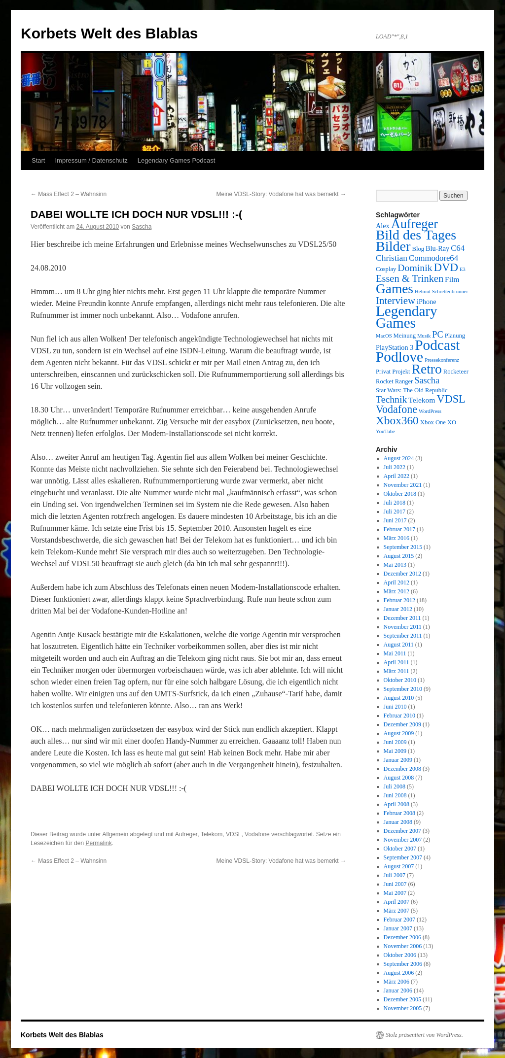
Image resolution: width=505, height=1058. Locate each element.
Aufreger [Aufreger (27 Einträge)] (414, 223)
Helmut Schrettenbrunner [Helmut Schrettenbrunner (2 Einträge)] (441, 291)
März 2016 (396, 538)
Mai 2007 (395, 892)
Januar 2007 (398, 928)
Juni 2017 (395, 520)
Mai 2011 (395, 653)
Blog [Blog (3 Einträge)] (418, 248)
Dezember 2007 (402, 830)
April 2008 (396, 804)
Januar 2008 (398, 822)
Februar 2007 (399, 919)
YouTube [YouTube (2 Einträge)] (385, 431)
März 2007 (396, 910)
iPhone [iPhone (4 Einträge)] (426, 302)
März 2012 (396, 591)
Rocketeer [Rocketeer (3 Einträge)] (456, 371)
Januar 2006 (398, 990)
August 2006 (399, 972)
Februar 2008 (399, 813)
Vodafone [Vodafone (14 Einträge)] (396, 409)
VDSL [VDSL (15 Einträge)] (450, 399)
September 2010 (403, 688)
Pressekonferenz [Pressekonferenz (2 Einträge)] (442, 360)
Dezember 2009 (402, 724)
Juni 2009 (395, 742)
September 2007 (403, 857)
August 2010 (399, 697)
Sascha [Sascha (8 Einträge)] (426, 380)
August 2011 (399, 644)
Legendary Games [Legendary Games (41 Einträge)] (406, 317)
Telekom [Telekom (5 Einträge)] (421, 400)
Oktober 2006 (400, 955)
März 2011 (396, 671)
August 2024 (399, 458)
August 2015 (399, 555)
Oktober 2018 (400, 493)
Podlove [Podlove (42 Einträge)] (399, 357)
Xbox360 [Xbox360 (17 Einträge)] (397, 420)
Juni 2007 (395, 884)
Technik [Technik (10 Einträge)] (391, 399)
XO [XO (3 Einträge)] (451, 422)
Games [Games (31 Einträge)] (394, 288)
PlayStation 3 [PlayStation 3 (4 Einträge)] (394, 347)
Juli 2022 (394, 467)
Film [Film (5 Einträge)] (452, 279)
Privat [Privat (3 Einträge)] (383, 371)
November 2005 (403, 1008)
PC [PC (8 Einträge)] (437, 335)
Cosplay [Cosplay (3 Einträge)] (386, 269)
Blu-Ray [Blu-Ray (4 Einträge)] (437, 248)
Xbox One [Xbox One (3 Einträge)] (433, 422)
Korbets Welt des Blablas (109, 33)
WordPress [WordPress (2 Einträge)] (430, 411)
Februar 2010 (399, 715)
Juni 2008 (395, 795)
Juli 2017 (394, 511)
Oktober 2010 (400, 680)
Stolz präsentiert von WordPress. (424, 1034)
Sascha (141, 226)
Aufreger (186, 834)
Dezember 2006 (402, 937)
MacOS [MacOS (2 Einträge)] (384, 336)
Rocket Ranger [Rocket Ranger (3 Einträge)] (394, 381)
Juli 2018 (394, 502)
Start (38, 160)
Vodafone (257, 834)
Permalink (98, 843)
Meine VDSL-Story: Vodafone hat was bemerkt (281, 194)
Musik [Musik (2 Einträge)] (424, 336)
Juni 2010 (395, 706)
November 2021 (403, 484)
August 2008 (399, 777)
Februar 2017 (399, 529)
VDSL (233, 834)
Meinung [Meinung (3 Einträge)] (405, 335)
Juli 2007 (394, 875)
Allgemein (115, 834)
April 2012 (396, 582)
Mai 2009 (395, 751)
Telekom (212, 834)
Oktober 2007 (400, 848)
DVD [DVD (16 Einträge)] (446, 267)
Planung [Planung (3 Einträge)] (455, 335)
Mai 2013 (395, 564)
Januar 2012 (398, 609)
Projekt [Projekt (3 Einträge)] (401, 371)
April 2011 (396, 662)
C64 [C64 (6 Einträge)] (458, 248)
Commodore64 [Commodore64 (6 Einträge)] (433, 258)
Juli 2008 (394, 786)
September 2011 (403, 635)
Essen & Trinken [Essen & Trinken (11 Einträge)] (409, 278)
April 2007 (396, 901)
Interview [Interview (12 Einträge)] (395, 301)
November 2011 (403, 626)
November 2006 (403, 946)
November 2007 (403, 839)
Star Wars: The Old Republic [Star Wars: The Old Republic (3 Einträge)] (412, 390)
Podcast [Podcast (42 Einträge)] (437, 345)
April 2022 (396, 476)
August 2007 (399, 866)
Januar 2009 (398, 759)
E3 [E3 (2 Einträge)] (463, 269)
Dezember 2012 (402, 573)
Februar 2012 (399, 600)
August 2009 (399, 733)
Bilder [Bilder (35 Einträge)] (393, 246)
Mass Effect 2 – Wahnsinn (69, 194)
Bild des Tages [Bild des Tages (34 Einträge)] (416, 234)
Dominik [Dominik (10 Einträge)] (414, 267)
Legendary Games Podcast (177, 160)
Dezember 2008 (402, 768)
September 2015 (403, 547)
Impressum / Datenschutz (91, 160)
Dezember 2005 (402, 999)
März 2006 (396, 981)
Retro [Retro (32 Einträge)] (427, 368)
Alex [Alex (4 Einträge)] (383, 226)
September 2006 (403, 963)
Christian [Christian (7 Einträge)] (391, 258)
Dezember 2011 (402, 617)
